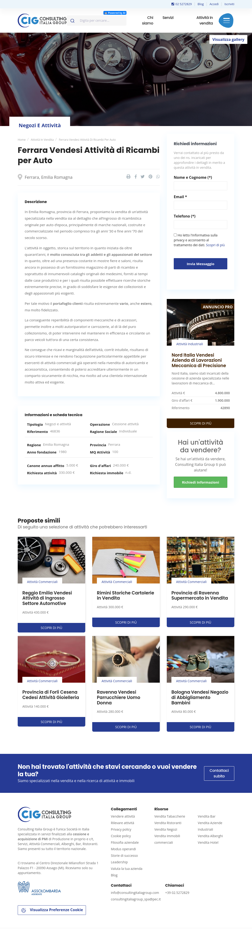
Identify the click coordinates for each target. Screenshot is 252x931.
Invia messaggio (201, 263)
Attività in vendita (204, 20)
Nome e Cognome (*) (193, 177)
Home (22, 140)
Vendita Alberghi (210, 836)
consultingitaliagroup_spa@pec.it (136, 899)
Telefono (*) (184, 216)
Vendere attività (123, 816)
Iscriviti (229, 4)
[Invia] (72, 19)
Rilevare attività (122, 823)
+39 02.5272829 (177, 892)
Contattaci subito (219, 773)
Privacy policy (121, 829)
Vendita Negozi (165, 829)
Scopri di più (215, 245)
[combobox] (96, 20)
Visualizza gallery (228, 39)
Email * (180, 196)
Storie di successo (124, 855)
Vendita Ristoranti (167, 823)
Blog (201, 4)
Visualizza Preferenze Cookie (52, 910)
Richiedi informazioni (200, 482)
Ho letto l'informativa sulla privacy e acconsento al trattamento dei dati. (199, 240)
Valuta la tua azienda (126, 868)
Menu (226, 20)
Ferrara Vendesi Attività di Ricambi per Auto (87, 140)
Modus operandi (123, 849)
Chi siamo (147, 20)
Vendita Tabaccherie (169, 816)
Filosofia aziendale (125, 842)
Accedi (214, 4)
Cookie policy (121, 836)
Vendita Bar (206, 816)
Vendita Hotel (208, 842)
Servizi (168, 17)
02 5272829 (181, 4)
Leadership (119, 862)
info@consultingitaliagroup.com (135, 892)
